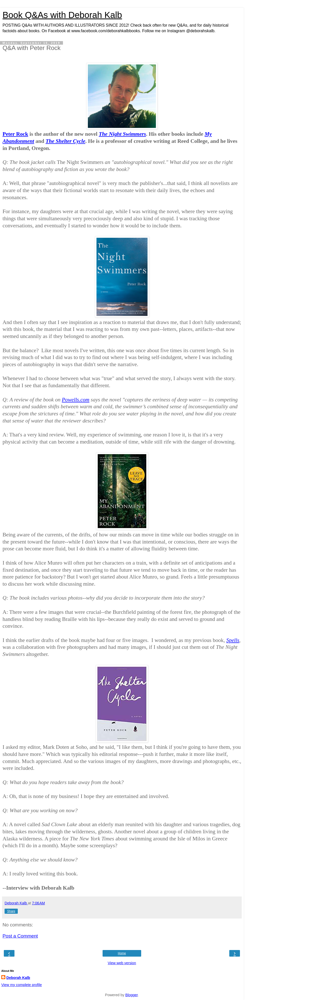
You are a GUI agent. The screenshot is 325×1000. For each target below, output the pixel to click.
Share (11, 911)
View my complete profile (21, 985)
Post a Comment (20, 936)
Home (122, 953)
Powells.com (75, 400)
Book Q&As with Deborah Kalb (62, 15)
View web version (122, 963)
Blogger (131, 995)
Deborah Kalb (18, 978)
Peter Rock (15, 134)
